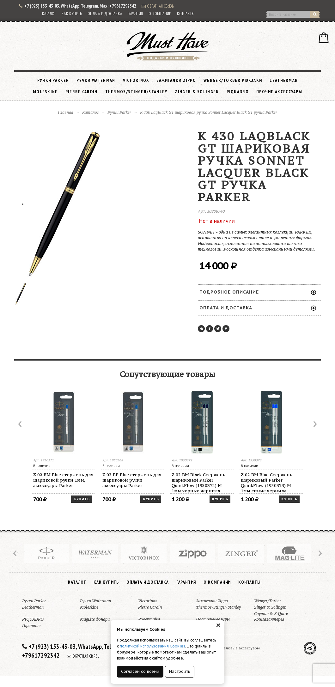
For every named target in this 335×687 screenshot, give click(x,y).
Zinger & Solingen (197, 91)
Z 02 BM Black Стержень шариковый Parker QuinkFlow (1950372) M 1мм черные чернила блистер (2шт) (198, 483)
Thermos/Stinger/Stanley (136, 91)
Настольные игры (213, 619)
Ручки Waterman (95, 80)
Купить (81, 499)
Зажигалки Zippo (176, 80)
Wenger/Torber (267, 601)
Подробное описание (257, 292)
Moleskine (45, 91)
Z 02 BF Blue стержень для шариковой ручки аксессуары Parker (131, 480)
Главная (65, 112)
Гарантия (135, 13)
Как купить (72, 13)
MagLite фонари (95, 619)
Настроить (179, 671)
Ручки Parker (53, 80)
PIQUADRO (238, 91)
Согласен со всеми (140, 671)
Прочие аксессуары (279, 91)
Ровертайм (149, 619)
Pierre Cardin (81, 91)
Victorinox (136, 80)
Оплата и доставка (105, 13)
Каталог (49, 13)
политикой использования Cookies (152, 646)
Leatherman (284, 80)
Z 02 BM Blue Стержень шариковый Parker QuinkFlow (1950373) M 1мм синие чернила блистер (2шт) (266, 483)
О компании (160, 13)
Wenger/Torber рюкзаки (233, 80)
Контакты (185, 13)
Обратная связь (158, 6)
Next (314, 424)
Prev (20, 424)
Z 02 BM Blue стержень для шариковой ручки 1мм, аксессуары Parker (63, 480)
